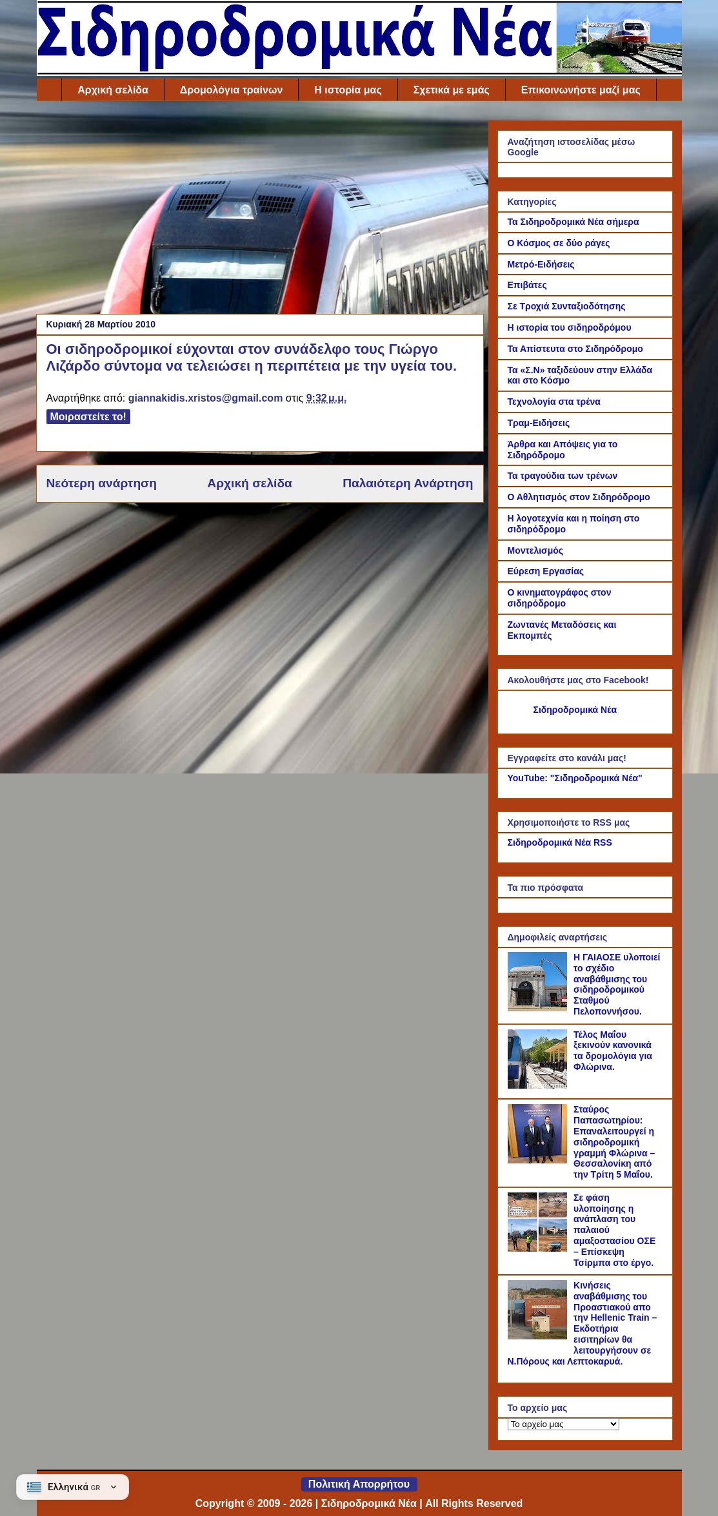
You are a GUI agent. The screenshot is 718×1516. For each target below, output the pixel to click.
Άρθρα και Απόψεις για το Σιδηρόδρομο (563, 449)
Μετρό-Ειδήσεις (541, 264)
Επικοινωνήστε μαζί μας (581, 89)
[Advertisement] (260, 211)
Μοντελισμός (536, 550)
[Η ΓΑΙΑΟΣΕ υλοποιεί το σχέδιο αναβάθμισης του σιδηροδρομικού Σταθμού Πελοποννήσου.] (539, 1008)
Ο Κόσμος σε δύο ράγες (559, 243)
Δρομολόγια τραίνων (231, 89)
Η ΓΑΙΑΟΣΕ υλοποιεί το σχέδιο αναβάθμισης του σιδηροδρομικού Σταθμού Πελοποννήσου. (616, 984)
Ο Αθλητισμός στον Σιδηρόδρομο (579, 497)
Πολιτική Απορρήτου (359, 1484)
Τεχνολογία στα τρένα (554, 401)
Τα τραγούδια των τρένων (563, 476)
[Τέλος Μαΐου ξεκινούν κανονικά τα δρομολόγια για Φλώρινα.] (539, 1085)
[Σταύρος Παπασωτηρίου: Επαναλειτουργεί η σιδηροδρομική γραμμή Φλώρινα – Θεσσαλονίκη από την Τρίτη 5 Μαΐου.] (539, 1160)
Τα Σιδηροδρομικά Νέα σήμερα (573, 222)
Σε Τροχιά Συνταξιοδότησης (567, 306)
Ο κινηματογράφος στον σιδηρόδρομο (560, 597)
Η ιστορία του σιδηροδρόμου (570, 327)
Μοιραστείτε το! (88, 416)
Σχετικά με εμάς (452, 89)
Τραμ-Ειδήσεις (539, 423)
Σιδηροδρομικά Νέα (575, 710)
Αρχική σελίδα (112, 89)
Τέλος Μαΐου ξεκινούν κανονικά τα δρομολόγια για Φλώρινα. (612, 1050)
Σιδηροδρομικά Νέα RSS (560, 842)
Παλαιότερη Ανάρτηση (408, 483)
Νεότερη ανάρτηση (101, 483)
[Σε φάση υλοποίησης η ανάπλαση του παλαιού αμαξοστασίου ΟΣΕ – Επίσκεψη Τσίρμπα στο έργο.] (539, 1248)
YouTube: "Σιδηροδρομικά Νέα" (575, 778)
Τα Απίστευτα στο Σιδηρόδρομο (575, 349)
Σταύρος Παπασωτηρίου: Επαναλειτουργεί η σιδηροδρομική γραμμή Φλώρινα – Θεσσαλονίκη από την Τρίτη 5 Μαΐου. (614, 1142)
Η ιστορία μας (347, 89)
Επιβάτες (527, 285)
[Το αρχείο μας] (563, 1424)
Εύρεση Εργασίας (546, 571)
